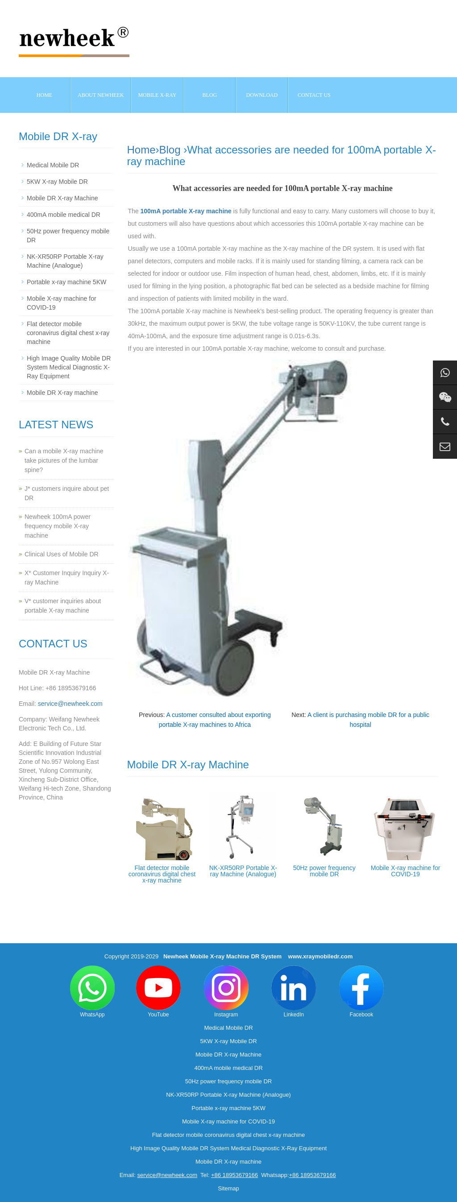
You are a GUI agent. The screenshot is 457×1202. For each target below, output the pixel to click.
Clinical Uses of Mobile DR (62, 554)
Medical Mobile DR (53, 165)
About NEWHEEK (101, 95)
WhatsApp (92, 992)
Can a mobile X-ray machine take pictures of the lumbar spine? (64, 460)
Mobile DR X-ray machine (62, 392)
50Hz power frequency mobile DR (324, 871)
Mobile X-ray (157, 95)
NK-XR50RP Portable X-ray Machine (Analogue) (243, 871)
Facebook (361, 992)
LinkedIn (293, 992)
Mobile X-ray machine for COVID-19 (405, 871)
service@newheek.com (70, 703)
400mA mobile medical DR (63, 214)
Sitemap (228, 1188)
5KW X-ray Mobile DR (57, 181)
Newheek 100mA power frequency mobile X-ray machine (58, 526)
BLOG (210, 95)
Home (44, 95)
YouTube (158, 992)
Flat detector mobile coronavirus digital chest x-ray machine (162, 874)
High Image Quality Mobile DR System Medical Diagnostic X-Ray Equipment (69, 367)
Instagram (226, 992)
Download (262, 95)
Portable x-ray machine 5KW (66, 282)
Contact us (314, 95)
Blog (170, 150)
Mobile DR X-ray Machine (62, 198)
